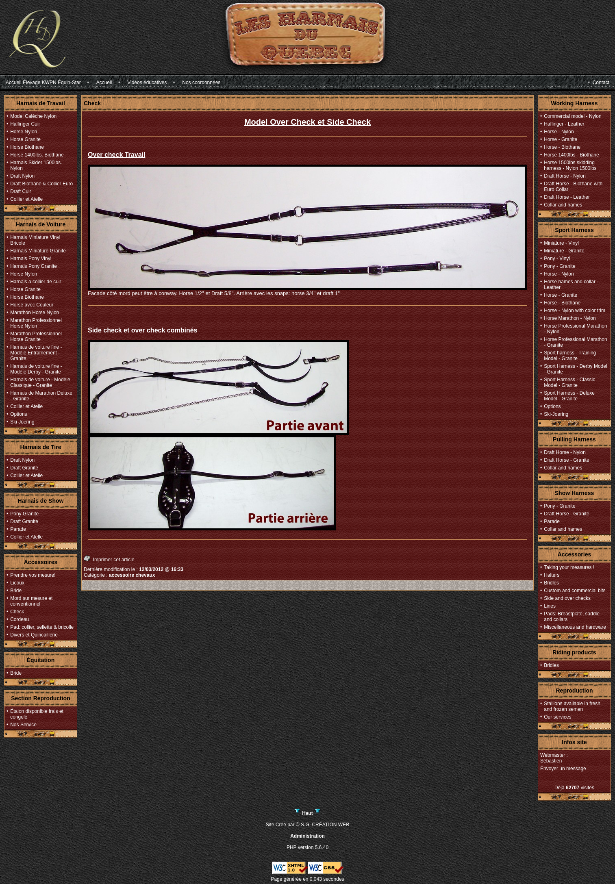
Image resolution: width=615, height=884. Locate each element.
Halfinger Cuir (25, 124)
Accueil (104, 82)
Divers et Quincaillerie (34, 635)
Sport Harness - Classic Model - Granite (569, 382)
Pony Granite (24, 514)
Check (17, 612)
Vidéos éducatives (147, 82)
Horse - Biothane (562, 147)
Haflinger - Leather (564, 124)
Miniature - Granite (564, 251)
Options (18, 414)
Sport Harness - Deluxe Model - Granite (569, 396)
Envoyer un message (563, 768)
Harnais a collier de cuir (35, 282)
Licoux (17, 583)
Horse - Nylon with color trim (574, 310)
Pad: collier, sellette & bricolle (42, 627)
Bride (16, 590)
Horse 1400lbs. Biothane (36, 155)
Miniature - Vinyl (561, 243)
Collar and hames (563, 205)
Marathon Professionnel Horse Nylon (36, 323)
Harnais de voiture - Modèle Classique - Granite (40, 382)
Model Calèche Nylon (33, 116)
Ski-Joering (556, 414)
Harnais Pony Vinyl (30, 258)
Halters (551, 575)
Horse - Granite (560, 139)
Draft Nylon (22, 176)
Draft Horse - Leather (567, 197)
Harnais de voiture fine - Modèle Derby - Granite (36, 369)
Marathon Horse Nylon (34, 312)
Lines (550, 606)
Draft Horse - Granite (566, 460)
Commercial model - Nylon (572, 116)
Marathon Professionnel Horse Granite (36, 336)
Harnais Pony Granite (33, 266)
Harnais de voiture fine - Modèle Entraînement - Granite (36, 352)
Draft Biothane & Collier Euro (41, 184)
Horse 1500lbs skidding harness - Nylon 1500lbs (570, 165)
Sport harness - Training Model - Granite (570, 355)
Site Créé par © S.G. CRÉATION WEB (307, 825)
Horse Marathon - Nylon (569, 318)
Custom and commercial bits (574, 590)
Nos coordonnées (201, 82)
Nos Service (23, 725)
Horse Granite (25, 139)
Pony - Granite (559, 266)
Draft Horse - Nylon (565, 176)
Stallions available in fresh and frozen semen (572, 706)
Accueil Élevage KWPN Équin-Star (43, 82)
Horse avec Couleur (31, 305)
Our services (557, 717)
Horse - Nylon (559, 132)
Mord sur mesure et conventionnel (31, 601)
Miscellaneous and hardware (575, 627)
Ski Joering (22, 422)
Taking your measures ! (569, 567)
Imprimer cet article (109, 559)
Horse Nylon (23, 132)
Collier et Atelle (26, 199)
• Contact (598, 82)
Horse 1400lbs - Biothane (571, 155)
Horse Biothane (27, 147)
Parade (18, 529)
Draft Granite (24, 468)
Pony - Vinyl (557, 258)
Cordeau (19, 619)
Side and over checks (567, 598)
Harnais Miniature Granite (38, 251)
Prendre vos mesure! (32, 575)
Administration (307, 836)
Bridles (551, 583)
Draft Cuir (20, 191)
